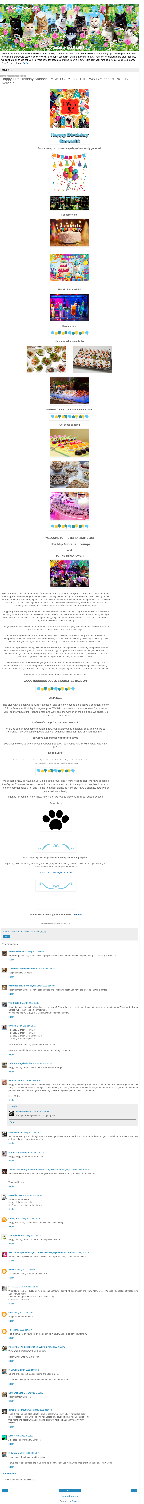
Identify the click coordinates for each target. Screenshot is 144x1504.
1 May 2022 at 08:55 (46, 986)
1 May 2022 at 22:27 (34, 1235)
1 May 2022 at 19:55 (30, 1218)
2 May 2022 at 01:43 (28, 1287)
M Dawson (13, 1370)
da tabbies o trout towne (20, 1410)
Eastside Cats (15, 1195)
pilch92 (12, 1270)
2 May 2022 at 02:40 (22, 1330)
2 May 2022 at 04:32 (29, 1370)
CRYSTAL (13, 1287)
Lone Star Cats (15, 1393)
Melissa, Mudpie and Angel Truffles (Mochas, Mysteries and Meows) (41, 1252)
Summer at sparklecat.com (21, 969)
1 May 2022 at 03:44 (36, 951)
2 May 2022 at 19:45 (42, 1410)
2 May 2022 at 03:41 (55, 1347)
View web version (69, 1496)
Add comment (9, 1473)
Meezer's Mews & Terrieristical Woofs (26, 1347)
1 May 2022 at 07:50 (45, 969)
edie (10, 1312)
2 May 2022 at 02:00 (22, 1312)
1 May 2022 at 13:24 (42, 1063)
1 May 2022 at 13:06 (29, 1003)
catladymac (14, 1218)
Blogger (75, 1501)
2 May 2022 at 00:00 (26, 1270)
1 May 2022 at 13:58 (39, 1111)
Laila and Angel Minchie (20, 1063)
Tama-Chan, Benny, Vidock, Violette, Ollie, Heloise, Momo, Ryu (39, 1169)
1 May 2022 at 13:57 (32, 1132)
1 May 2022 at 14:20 (37, 1152)
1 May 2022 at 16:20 (80, 1169)
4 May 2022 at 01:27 (23, 1436)
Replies (15, 1106)
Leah (10, 1436)
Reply (11, 960)
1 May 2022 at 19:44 (32, 1195)
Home (69, 1491)
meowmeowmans (17, 951)
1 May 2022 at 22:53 (85, 1252)
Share (6, 936)
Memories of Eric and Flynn (22, 986)
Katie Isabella (22, 1111)
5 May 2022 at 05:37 (29, 1453)
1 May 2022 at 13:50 (34, 1080)
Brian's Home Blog (17, 1152)
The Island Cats (16, 1235)
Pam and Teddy (16, 1080)
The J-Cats (13, 1003)
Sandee (12, 1026)
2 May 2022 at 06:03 (33, 1393)
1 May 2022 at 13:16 (26, 1026)
